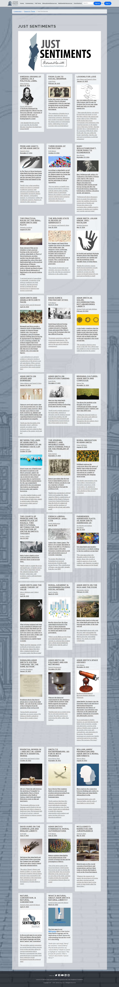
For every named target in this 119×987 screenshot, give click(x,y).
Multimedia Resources (65, 3)
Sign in (108, 3)
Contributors (78, 3)
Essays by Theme (29, 11)
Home (22, 3)
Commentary (29, 3)
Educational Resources (49, 3)
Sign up (97, 3)
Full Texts (38, 3)
